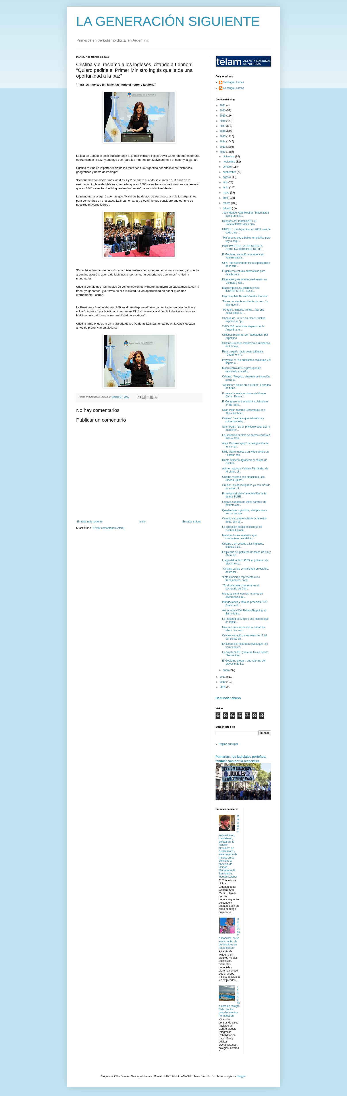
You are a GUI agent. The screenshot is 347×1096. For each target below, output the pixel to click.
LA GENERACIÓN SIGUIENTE (168, 21)
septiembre (230, 172)
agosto (227, 177)
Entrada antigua (191, 521)
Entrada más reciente (89, 521)
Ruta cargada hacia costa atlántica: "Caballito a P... (243, 353)
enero (226, 670)
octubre (227, 166)
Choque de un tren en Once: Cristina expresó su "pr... (243, 320)
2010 (223, 681)
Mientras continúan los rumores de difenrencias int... (242, 595)
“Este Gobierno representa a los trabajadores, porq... (241, 579)
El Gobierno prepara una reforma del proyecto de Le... (243, 662)
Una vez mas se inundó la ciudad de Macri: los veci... (243, 629)
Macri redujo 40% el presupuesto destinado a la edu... (241, 370)
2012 (223, 151)
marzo (227, 203)
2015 (223, 136)
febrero (227, 208)
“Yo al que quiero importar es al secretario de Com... (240, 587)
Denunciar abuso (228, 698)
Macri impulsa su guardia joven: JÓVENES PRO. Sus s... (241, 289)
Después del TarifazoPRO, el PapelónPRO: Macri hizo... (239, 223)
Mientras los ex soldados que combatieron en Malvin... (239, 537)
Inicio (142, 521)
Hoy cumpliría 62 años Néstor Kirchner (245, 296)
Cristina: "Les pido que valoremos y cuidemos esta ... (243, 420)
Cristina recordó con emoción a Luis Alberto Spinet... (243, 478)
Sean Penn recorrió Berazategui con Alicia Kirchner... (243, 411)
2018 (223, 120)
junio (226, 187)
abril (226, 197)
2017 (223, 126)
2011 (223, 676)
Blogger (241, 1076)
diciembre (229, 156)
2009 (223, 687)
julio (225, 182)
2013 (223, 146)
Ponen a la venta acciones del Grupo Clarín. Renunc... (244, 395)
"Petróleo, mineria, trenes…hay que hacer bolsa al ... (243, 311)
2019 (223, 115)
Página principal (228, 744)
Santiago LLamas (233, 82)
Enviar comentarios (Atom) (108, 528)
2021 (223, 105)
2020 (223, 110)
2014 (223, 141)
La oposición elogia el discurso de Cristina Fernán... (242, 528)
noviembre (229, 161)
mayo (226, 192)
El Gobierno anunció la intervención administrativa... (243, 256)
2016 (223, 131)
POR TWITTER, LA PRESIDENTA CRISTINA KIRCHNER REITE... (242, 248)
